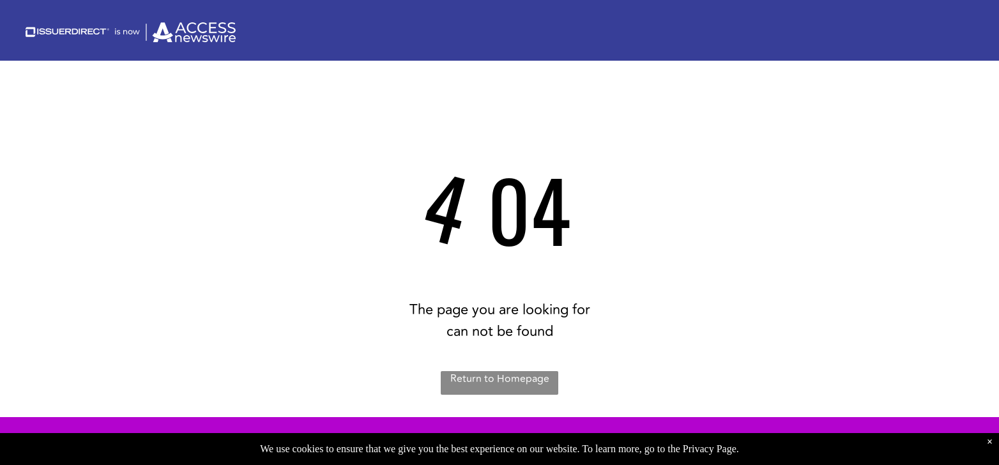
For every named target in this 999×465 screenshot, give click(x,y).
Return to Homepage (499, 378)
